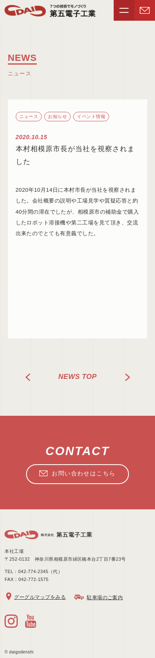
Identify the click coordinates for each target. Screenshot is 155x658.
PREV (28, 377)
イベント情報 (91, 116)
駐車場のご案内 (105, 597)
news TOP (77, 377)
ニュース (28, 116)
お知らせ (57, 116)
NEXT (127, 377)
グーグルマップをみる (40, 597)
